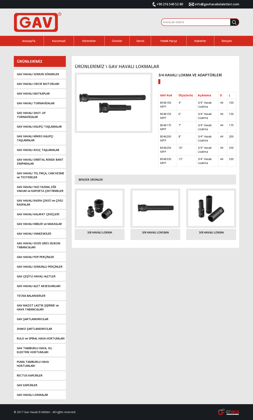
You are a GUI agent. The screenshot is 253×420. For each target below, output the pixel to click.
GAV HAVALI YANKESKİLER (34, 233)
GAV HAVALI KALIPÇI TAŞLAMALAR (39, 126)
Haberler (200, 41)
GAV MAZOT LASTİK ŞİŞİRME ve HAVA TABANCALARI (38, 307)
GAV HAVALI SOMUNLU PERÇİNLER (39, 266)
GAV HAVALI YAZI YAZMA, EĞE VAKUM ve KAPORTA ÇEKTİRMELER (40, 189)
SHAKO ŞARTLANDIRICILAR (34, 329)
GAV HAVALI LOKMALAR (32, 395)
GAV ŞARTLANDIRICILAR (32, 319)
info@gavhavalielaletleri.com (217, 4)
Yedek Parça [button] (168, 41)
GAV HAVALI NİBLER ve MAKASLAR (39, 224)
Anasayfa (28, 41)
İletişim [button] (227, 41)
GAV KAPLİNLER (27, 385)
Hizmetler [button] (89, 41)
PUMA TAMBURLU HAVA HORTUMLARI (33, 364)
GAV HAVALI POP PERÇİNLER (35, 257)
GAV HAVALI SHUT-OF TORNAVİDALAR (31, 115)
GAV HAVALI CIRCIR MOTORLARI (38, 84)
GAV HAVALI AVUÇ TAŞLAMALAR (38, 150)
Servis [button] (140, 41)
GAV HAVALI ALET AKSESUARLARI (38, 286)
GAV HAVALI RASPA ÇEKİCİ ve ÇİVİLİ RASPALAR (40, 202)
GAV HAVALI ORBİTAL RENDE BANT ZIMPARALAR (40, 161)
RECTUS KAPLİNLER (29, 375)
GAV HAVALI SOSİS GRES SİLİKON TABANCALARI (38, 245)
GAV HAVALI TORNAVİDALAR (36, 103)
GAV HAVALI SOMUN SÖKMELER (38, 74)
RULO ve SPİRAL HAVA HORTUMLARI (41, 338)
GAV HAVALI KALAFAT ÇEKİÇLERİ (38, 214)
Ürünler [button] (117, 41)
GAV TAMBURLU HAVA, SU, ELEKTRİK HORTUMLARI (34, 350)
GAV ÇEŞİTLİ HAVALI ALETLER (36, 276)
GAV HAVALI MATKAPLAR (33, 93)
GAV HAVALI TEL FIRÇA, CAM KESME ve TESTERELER (40, 175)
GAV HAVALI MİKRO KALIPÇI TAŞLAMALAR (35, 138)
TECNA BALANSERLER (31, 296)
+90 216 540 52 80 (170, 4)
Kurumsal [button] (58, 41)
